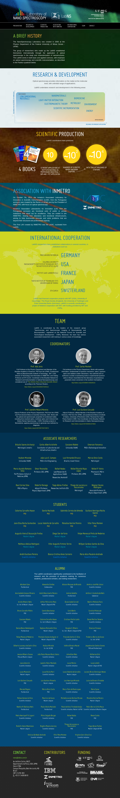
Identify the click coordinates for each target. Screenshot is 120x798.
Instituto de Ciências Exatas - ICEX (96, 18)
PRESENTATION (17, 26)
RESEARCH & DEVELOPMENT (30, 26)
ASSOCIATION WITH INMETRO (57, 26)
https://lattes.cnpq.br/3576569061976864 (83, 424)
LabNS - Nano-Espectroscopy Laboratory (29, 14)
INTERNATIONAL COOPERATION (72, 26)
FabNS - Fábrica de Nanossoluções (48, 761)
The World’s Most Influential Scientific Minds (42, 382)
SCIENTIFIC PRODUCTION (44, 26)
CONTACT (92, 26)
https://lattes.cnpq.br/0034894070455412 (36, 387)
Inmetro (94, 208)
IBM (50, 770)
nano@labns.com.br (20, 758)
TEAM (83, 26)
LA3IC (94, 198)
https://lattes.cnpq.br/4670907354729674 (36, 428)
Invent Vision (51, 784)
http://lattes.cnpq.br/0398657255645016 (83, 383)
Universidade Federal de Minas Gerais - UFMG (99, 14)
